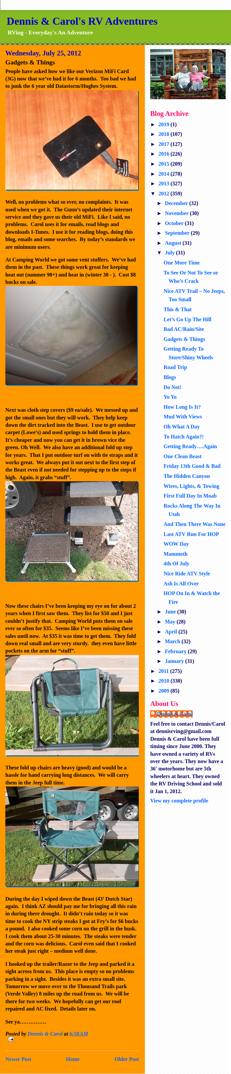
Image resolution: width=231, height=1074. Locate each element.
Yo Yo (170, 397)
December (177, 203)
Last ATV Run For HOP (191, 534)
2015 (165, 164)
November (177, 213)
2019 (165, 124)
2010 (165, 681)
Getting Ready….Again (190, 446)
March (173, 641)
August (174, 243)
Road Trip (175, 367)
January (175, 661)
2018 (165, 134)
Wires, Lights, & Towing (191, 486)
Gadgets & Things (184, 339)
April (171, 632)
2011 (164, 671)
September (178, 233)
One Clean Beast (183, 456)
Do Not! (173, 387)
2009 (165, 691)
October (175, 223)
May (171, 621)
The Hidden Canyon (187, 476)
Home (73, 1059)
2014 (165, 174)
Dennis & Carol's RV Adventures (82, 21)
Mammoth (176, 554)
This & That (178, 309)
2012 (165, 193)
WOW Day (176, 544)
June (171, 611)
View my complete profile (179, 800)
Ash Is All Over (181, 583)
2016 (165, 154)
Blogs (170, 377)
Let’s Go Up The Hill (187, 319)
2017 (165, 144)
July (170, 252)
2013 (165, 183)
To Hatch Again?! (184, 436)
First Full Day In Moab (190, 496)
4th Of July (176, 563)
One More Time (182, 262)
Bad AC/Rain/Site (184, 329)
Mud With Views (183, 416)
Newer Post (18, 1059)
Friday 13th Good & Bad (192, 466)
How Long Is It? (182, 407)
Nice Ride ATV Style (187, 573)
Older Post (126, 1059)
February (176, 651)
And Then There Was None (195, 524)
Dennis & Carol (175, 714)
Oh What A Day (182, 426)
